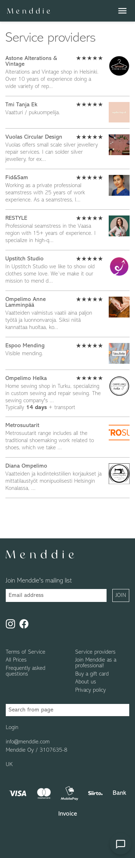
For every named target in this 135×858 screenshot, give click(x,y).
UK (9, 764)
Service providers (95, 652)
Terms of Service (25, 652)
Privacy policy (90, 690)
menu (122, 10)
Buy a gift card (92, 674)
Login (12, 728)
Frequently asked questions (25, 671)
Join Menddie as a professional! (95, 663)
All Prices (16, 660)
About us (85, 682)
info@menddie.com (28, 742)
